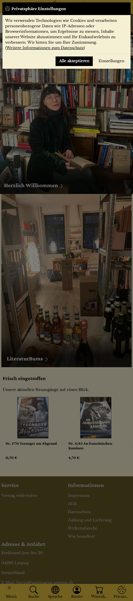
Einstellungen (111, 61)
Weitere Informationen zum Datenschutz (45, 48)
